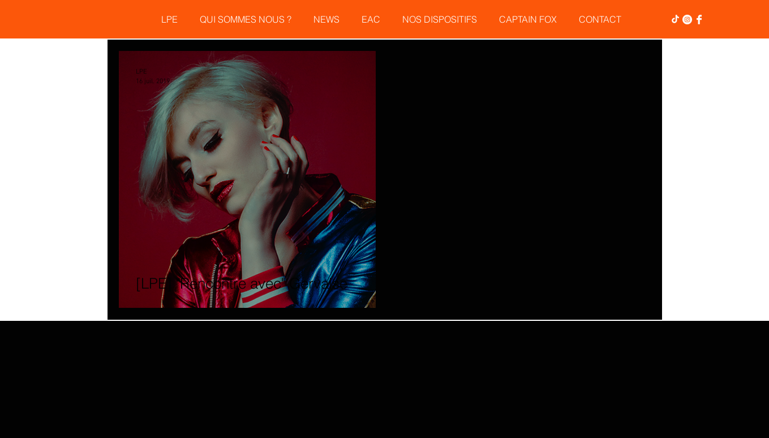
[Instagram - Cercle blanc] (687, 19)
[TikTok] (675, 19)
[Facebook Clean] (699, 19)
